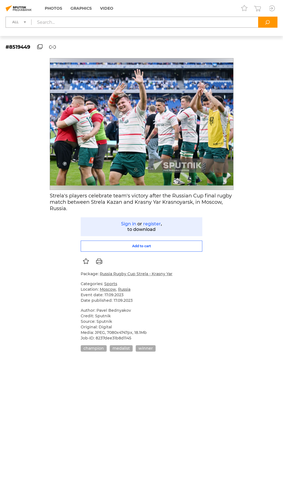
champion (93, 348)
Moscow (108, 289)
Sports (110, 283)
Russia (124, 289)
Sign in (128, 223)
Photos (53, 8)
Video (106, 8)
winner (145, 348)
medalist (121, 348)
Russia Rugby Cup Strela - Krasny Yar (136, 273)
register (152, 223)
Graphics (81, 8)
